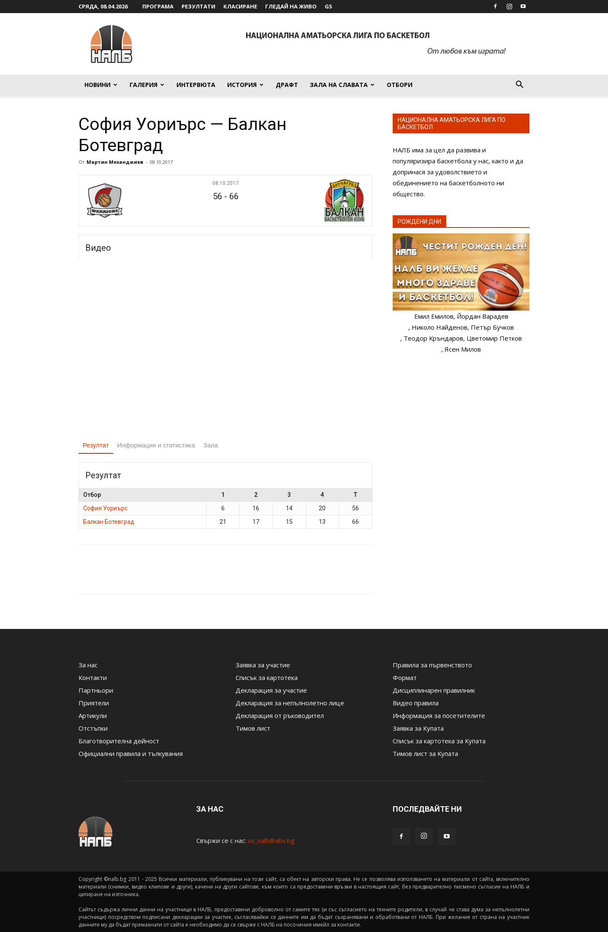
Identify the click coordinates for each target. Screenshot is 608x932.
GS (328, 6)
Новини (100, 85)
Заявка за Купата (418, 728)
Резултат (96, 445)
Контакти (93, 677)
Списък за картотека (267, 677)
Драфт (287, 85)
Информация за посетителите (439, 715)
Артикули (93, 715)
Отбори (400, 85)
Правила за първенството (432, 665)
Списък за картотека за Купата (439, 741)
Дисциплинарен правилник (434, 690)
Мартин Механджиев (115, 162)
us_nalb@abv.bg (271, 840)
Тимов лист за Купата (425, 753)
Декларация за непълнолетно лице (290, 703)
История (245, 85)
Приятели (94, 703)
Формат (405, 677)
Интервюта (195, 85)
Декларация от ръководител (280, 715)
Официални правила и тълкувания (131, 753)
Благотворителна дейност (119, 741)
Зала (211, 445)
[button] (519, 85)
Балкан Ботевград (108, 521)
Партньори (96, 690)
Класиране (240, 6)
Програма (158, 6)
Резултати (198, 6)
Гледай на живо (291, 6)
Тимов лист (253, 728)
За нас (88, 665)
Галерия (147, 85)
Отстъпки (93, 728)
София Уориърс (105, 508)
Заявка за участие (263, 665)
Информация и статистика (156, 445)
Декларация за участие (271, 690)
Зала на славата (342, 85)
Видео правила (416, 703)
